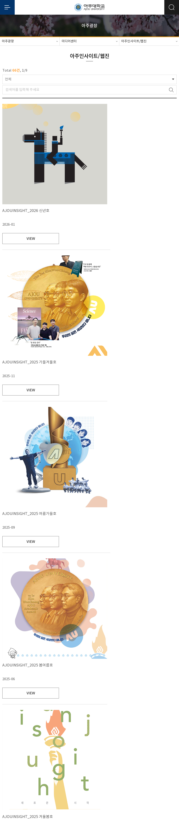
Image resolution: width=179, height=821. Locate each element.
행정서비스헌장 (119, 777)
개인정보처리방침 (25, 776)
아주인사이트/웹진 (134, 41)
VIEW (25, 238)
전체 (8, 79)
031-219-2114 (128, 788)
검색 (171, 90)
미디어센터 (69, 41)
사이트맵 (160, 777)
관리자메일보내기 (89, 798)
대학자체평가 (95, 777)
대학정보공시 (51, 777)
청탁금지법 (141, 777)
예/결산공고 (73, 777)
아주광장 (8, 41)
